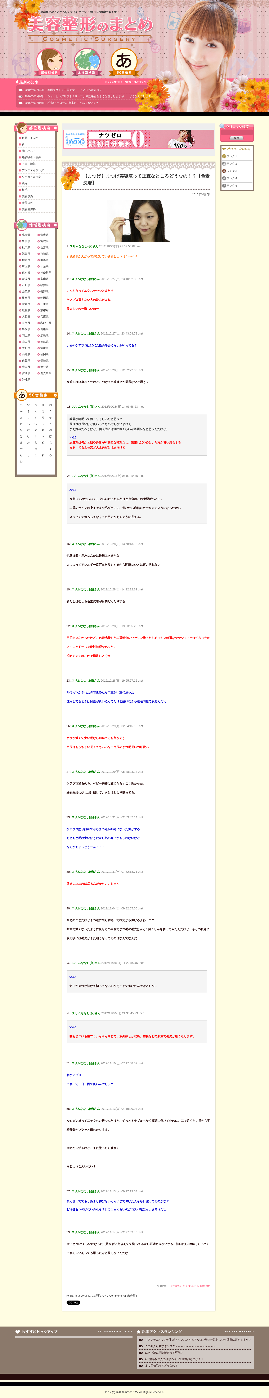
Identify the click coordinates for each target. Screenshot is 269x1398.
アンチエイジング (33, 170)
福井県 (44, 285)
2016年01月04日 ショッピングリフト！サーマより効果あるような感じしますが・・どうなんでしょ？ (88, 96)
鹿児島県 (45, 373)
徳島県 (44, 341)
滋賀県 (26, 310)
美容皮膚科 (29, 209)
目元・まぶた (30, 137)
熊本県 (26, 366)
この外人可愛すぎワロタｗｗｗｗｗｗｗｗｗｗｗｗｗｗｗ (180, 1346)
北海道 (26, 234)
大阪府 (26, 316)
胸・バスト (29, 150)
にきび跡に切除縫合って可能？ (164, 1352)
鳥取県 (26, 329)
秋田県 (26, 247)
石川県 (26, 285)
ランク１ (232, 156)
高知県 (26, 354)
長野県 (44, 291)
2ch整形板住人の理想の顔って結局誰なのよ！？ (174, 1359)
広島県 (44, 335)
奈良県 (26, 322)
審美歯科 (27, 202)
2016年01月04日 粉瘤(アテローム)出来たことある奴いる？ (62, 102)
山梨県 (26, 291)
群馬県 (44, 260)
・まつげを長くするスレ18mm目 (189, 1286)
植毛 (24, 189)
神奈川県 (45, 272)
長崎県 (44, 360)
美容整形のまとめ (90, 29)
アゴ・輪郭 (29, 163)
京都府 (44, 310)
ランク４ (232, 178)
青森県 (44, 234)
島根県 (44, 329)
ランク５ (232, 185)
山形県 (44, 247)
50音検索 (124, 61)
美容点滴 (27, 196)
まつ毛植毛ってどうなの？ (161, 1365)
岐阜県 (26, 297)
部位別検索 (49, 61)
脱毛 (24, 183)
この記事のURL (98, 1295)
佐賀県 (26, 360)
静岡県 (44, 297)
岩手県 (26, 241)
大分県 (44, 366)
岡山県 (26, 335)
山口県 (26, 341)
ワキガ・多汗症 (31, 176)
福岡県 (44, 354)
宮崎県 (26, 373)
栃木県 (26, 260)
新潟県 (26, 278)
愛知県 (26, 304)
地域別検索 (86, 61)
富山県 (44, 278)
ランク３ (232, 170)
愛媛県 (44, 348)
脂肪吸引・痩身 (31, 157)
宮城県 (44, 241)
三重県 (44, 304)
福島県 (26, 253)
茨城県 (44, 253)
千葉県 (44, 266)
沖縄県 (26, 379)
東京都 (26, 272)
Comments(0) (117, 1295)
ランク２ (232, 163)
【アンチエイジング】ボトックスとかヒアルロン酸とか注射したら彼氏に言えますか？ (198, 1339)
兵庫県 (44, 316)
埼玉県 (26, 266)
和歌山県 (45, 322)
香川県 (26, 348)
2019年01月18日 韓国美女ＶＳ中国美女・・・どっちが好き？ (63, 89)
